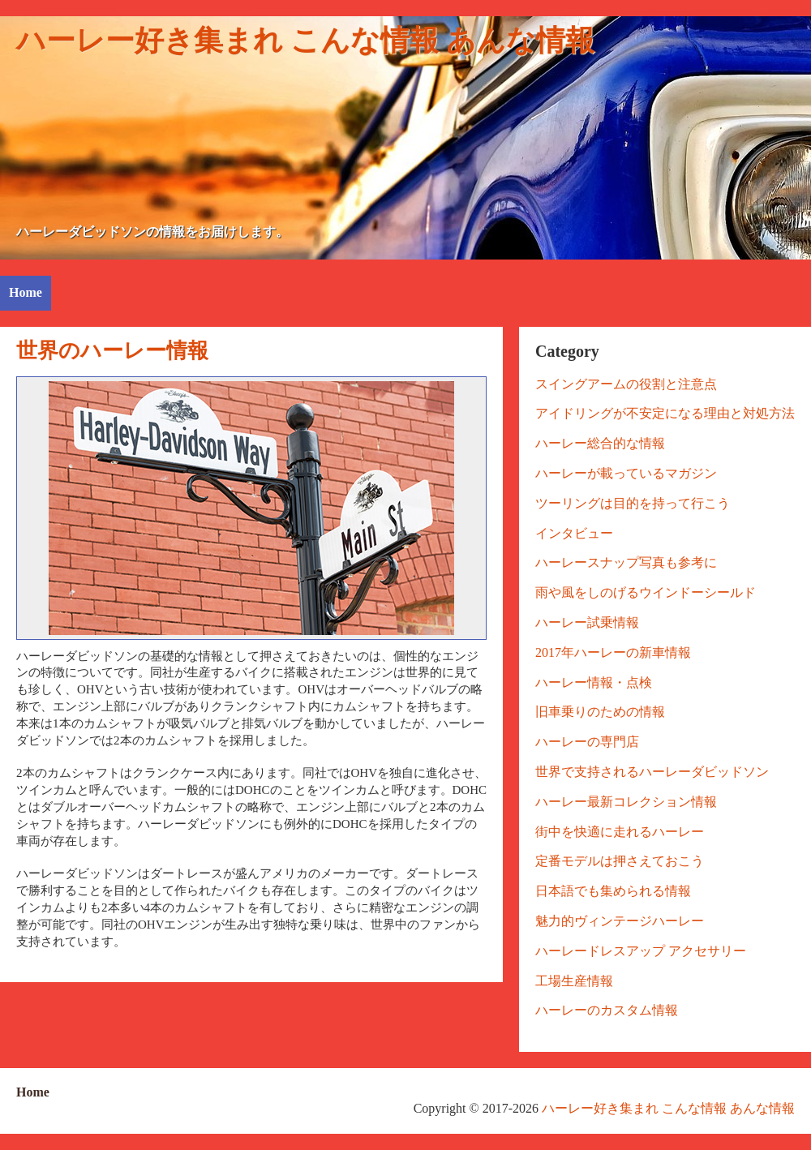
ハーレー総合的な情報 (600, 443)
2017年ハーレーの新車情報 (613, 652)
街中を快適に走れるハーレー (619, 832)
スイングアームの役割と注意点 (626, 384)
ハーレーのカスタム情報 (606, 1010)
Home (25, 292)
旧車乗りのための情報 (600, 712)
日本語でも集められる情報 (613, 891)
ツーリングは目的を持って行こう (632, 503)
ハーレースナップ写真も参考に (626, 562)
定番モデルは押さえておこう (619, 861)
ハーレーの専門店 (587, 742)
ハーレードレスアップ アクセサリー (640, 951)
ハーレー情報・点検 (593, 682)
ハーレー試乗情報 (587, 622)
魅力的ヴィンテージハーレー (619, 921)
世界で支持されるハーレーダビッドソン (652, 772)
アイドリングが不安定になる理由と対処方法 (665, 413)
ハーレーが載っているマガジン (626, 473)
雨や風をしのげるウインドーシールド (645, 592)
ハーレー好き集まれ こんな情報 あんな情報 (305, 40)
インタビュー (574, 533)
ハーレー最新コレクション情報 (626, 802)
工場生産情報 (574, 981)
